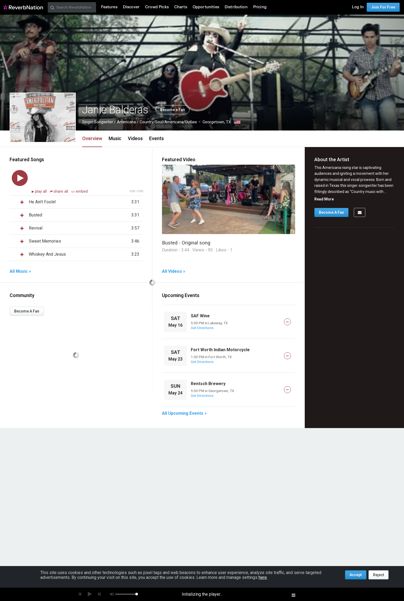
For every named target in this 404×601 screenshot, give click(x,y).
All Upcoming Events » (184, 413)
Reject (378, 575)
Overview (92, 138)
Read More (324, 199)
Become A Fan (26, 311)
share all (59, 191)
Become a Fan (172, 110)
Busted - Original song (186, 243)
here (263, 577)
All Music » (20, 271)
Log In (358, 7)
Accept (356, 575)
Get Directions (202, 328)
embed (79, 191)
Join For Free (383, 7)
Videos (135, 138)
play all (41, 191)
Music (115, 138)
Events (156, 138)
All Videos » (173, 271)
